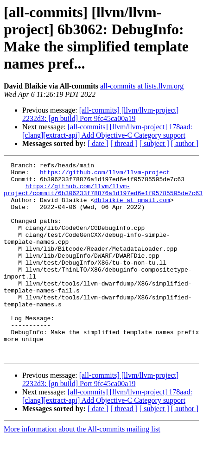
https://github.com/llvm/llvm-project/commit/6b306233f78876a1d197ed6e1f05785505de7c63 (103, 195)
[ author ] (185, 143)
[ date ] (98, 143)
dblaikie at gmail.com (132, 208)
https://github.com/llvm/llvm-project (105, 175)
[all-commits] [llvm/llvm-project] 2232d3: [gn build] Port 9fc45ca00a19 (100, 114)
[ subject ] (154, 143)
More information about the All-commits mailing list (82, 468)
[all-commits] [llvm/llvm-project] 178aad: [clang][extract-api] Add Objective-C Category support (107, 131)
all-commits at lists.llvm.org (142, 86)
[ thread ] (124, 143)
